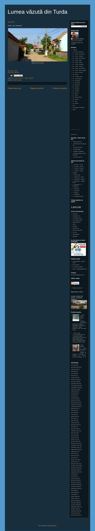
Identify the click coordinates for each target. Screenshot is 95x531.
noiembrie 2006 (75, 511)
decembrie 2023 (75, 402)
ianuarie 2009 (74, 502)
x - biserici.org (76, 175)
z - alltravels (76, 188)
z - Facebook (76, 190)
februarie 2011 (75, 463)
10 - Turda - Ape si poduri (79, 70)
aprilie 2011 (74, 459)
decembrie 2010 (75, 468)
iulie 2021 (73, 426)
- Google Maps (76, 149)
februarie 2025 (75, 379)
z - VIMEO (75, 192)
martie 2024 (74, 398)
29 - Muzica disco (77, 97)
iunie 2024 (74, 394)
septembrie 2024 (75, 387)
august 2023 (74, 408)
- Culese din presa (77, 147)
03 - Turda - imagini (78, 56)
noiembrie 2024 (75, 383)
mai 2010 (73, 476)
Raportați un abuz (77, 292)
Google (41, 63)
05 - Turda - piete (77, 60)
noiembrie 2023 (75, 404)
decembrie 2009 (75, 484)
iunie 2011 (74, 455)
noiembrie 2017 (75, 431)
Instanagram (76, 234)
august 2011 (74, 451)
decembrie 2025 (75, 367)
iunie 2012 (74, 435)
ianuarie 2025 (74, 381)
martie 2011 (74, 461)
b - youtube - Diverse (78, 166)
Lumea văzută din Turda (37, 12)
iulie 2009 (73, 490)
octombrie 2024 (75, 385)
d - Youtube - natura (78, 171)
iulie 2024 (73, 392)
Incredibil (75, 214)
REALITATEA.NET (77, 230)
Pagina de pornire (37, 88)
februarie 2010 (75, 480)
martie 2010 (74, 478)
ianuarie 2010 (74, 482)
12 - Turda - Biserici (78, 72)
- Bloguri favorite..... (78, 141)
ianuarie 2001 (74, 513)
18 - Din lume (76, 85)
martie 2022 (74, 422)
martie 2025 (74, 377)
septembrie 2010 (75, 472)
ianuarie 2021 (74, 428)
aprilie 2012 (74, 439)
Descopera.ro (76, 216)
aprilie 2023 (74, 416)
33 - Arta (75, 101)
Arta (74, 105)
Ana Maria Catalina (78, 39)
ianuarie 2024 (74, 400)
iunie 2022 (74, 420)
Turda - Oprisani (14, 72)
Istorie (74, 224)
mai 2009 (73, 494)
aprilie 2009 (74, 496)
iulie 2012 (73, 433)
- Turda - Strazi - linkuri (82, 316)
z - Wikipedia (76, 194)
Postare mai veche (60, 88)
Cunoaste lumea (77, 218)
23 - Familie (76, 91)
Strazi (74, 109)
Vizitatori (75, 236)
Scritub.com (76, 228)
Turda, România (17, 80)
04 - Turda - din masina (79, 58)
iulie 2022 (73, 418)
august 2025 (74, 369)
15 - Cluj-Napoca (77, 78)
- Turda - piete (76, 333)
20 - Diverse (76, 87)
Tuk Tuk (75, 232)
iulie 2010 (73, 474)
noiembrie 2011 (75, 445)
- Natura (75, 50)
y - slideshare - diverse (79, 179)
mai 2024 (73, 396)
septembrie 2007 (75, 507)
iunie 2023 (74, 412)
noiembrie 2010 (75, 470)
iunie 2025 (74, 373)
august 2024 (74, 390)
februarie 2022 (75, 424)
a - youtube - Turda (78, 164)
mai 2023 (73, 414)
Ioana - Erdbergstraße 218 (80, 269)
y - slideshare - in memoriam (77, 185)
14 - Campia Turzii (77, 76)
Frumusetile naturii (77, 220)
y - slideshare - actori (78, 177)
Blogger (54, 525)
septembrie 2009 (75, 488)
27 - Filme (75, 95)
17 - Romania (76, 82)
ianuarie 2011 (74, 465)
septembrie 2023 (75, 406)
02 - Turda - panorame (79, 54)
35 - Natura (76, 103)
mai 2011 (73, 457)
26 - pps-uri (76, 93)
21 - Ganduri (76, 89)
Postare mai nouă (14, 88)
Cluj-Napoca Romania (78, 107)
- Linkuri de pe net (77, 157)
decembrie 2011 (75, 443)
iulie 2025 (73, 371)
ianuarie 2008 (74, 505)
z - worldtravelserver (78, 196)
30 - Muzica (76, 99)
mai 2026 (73, 365)
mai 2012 (73, 437)
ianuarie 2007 (74, 509)
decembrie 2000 (75, 515)
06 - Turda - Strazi (17, 78)
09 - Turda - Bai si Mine (79, 68)
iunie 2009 (74, 492)
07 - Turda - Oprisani (27, 78)
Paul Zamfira (76, 265)
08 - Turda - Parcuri (78, 66)
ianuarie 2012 (74, 441)
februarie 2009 (75, 500)
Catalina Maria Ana (75, 129)
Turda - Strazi (13, 71)
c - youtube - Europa (78, 168)
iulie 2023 (73, 410)
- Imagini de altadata (78, 151)
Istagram (75, 173)
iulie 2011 (73, 453)
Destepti (75, 226)
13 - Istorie (75, 74)
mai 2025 (73, 375)
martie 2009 (74, 498)
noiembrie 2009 (75, 486)
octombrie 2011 (75, 447)
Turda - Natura (82, 345)
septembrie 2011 (75, 449)
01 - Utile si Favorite (78, 52)
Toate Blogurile (77, 222)
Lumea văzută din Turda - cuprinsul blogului (77, 297)
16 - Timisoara (76, 80)
